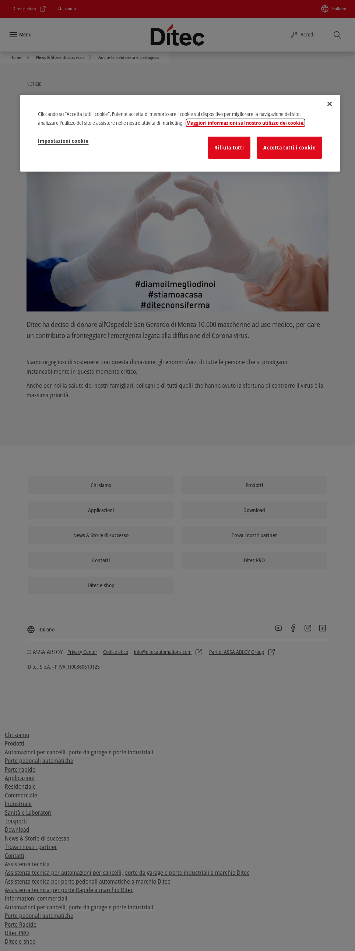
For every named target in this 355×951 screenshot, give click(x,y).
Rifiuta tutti (229, 147)
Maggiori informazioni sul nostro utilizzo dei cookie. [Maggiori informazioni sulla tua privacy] (245, 122)
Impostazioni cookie (63, 140)
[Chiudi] (329, 104)
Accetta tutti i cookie (289, 147)
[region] (180, 133)
